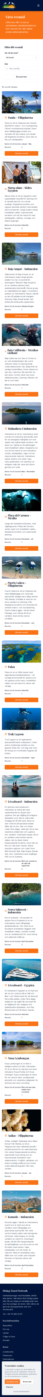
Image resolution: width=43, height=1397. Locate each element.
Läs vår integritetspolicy (21, 1391)
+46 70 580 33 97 (14, 1314)
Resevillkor (7, 1325)
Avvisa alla (27, 1382)
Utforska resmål (21, 153)
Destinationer (8, 1359)
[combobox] (21, 57)
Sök (6, 64)
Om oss (6, 1329)
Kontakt (6, 1340)
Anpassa (9, 1387)
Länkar (6, 1333)
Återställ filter (21, 77)
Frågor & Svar (9, 1336)
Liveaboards (8, 1352)
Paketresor (7, 1355)
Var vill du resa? (11, 53)
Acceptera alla (12, 1382)
